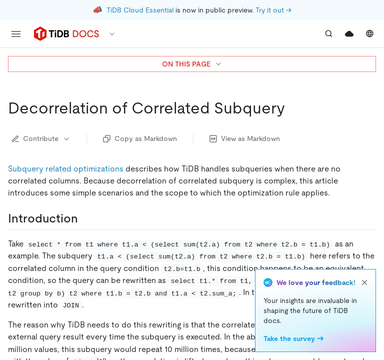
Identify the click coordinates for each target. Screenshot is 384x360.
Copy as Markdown (140, 138)
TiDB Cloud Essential (140, 10)
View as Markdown (245, 138)
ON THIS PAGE (192, 64)
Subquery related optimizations (66, 169)
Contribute (41, 138)
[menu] (16, 34)
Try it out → (274, 10)
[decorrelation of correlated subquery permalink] (293, 108)
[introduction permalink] (86, 218)
